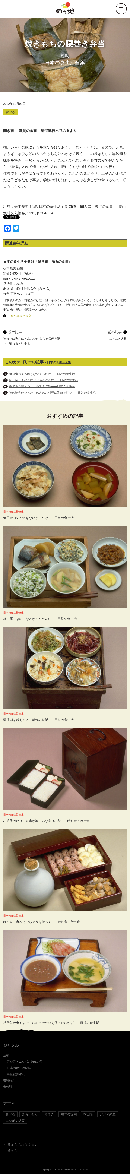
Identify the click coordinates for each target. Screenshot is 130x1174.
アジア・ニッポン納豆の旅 (25, 1061)
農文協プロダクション (23, 1144)
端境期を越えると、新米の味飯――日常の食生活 (42, 386)
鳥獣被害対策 (16, 1074)
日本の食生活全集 (19, 1068)
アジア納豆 (108, 1114)
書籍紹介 (9, 1080)
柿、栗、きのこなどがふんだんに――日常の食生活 (43, 380)
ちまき (49, 1114)
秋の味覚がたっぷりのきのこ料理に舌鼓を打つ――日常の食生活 (52, 392)
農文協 (12, 1150)
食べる (10, 112)
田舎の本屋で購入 (20, 316)
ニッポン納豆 (15, 1121)
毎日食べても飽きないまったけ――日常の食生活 (42, 374)
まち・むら (30, 1114)
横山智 (88, 1114)
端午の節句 (69, 1114)
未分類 (7, 1086)
